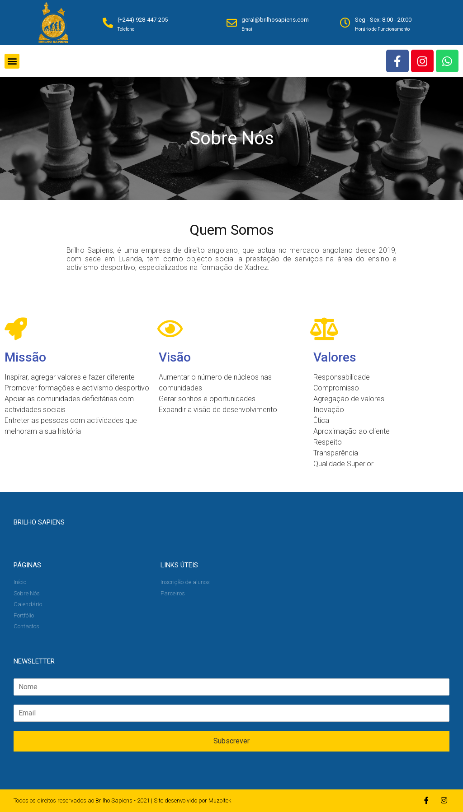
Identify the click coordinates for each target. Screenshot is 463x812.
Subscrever (231, 741)
